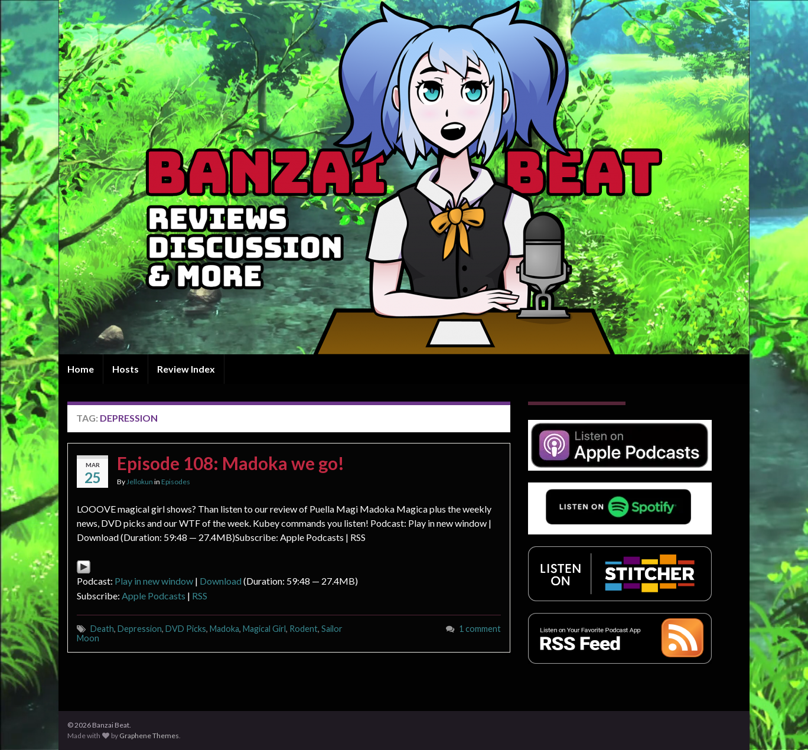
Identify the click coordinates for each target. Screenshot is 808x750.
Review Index (186, 368)
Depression (140, 629)
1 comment (480, 629)
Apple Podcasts (153, 595)
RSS (199, 595)
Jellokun (139, 481)
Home (80, 368)
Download (221, 580)
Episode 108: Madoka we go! (230, 463)
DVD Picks (185, 629)
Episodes (175, 481)
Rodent (303, 629)
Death (102, 629)
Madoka (224, 629)
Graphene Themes (149, 735)
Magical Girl (264, 629)
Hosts (125, 368)
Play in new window (154, 580)
